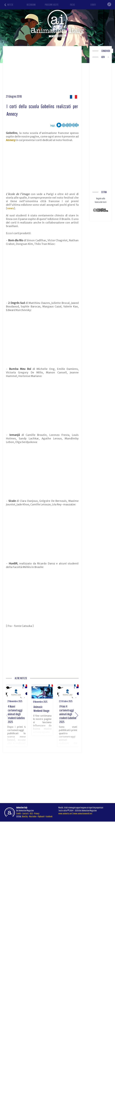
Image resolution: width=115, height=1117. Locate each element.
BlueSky (25, 816)
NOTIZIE (10, 4)
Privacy (36, 813)
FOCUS (72, 4)
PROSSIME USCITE (52, 4)
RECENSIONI (31, 4)
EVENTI (93, 4)
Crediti (18, 813)
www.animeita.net (65, 813)
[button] (77, 715)
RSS (31, 813)
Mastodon (32, 816)
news (10, 208)
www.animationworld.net (82, 813)
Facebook (49, 816)
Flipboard (41, 816)
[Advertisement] (56, 71)
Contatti (25, 813)
